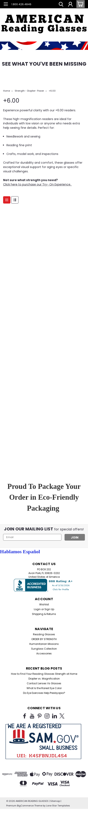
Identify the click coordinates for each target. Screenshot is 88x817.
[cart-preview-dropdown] (79, 4)
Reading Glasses (44, 634)
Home (6, 90)
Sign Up (49, 609)
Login (37, 609)
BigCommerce (25, 805)
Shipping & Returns (44, 614)
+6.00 (52, 90)
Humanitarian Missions (44, 644)
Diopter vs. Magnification (44, 678)
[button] (44, 21)
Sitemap (55, 801)
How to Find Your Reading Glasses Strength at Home (44, 674)
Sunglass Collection (44, 648)
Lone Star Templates (58, 805)
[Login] (70, 4)
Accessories (44, 653)
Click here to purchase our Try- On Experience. (37, 184)
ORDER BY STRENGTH (44, 639)
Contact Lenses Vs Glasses (44, 683)
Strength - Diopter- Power (29, 90)
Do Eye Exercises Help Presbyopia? (44, 693)
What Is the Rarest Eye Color (44, 688)
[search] (61, 4)
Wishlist (44, 604)
